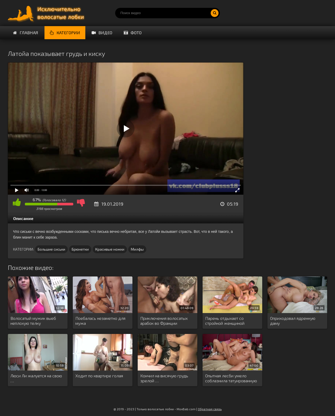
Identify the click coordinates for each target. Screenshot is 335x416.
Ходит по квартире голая (99, 375)
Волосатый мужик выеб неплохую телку (33, 321)
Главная (25, 32)
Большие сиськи (51, 249)
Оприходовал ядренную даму (292, 321)
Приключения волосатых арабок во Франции (164, 321)
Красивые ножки (109, 249)
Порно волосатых (47, 13)
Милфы (137, 249)
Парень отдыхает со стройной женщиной (224, 321)
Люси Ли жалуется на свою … (36, 378)
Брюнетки (80, 249)
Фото (133, 32)
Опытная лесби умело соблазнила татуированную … (231, 378)
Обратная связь (210, 409)
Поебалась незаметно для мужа (100, 321)
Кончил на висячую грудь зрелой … (164, 378)
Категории (65, 32)
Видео (102, 32)
